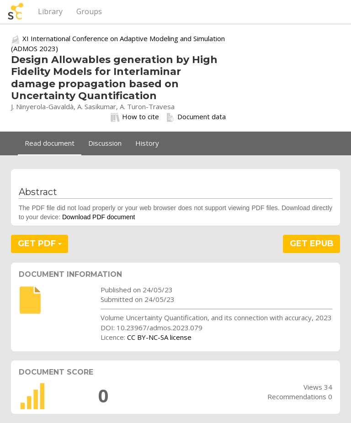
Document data (196, 117)
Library (50, 11)
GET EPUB (312, 243)
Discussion (105, 143)
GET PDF (40, 243)
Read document (49, 143)
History (147, 143)
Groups (89, 11)
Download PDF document (98, 217)
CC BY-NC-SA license (159, 337)
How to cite (135, 117)
